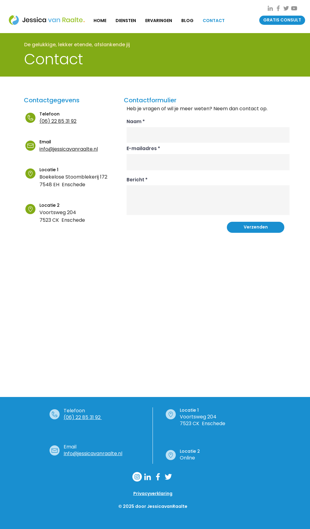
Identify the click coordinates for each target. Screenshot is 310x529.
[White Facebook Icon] (158, 477)
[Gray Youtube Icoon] (294, 8)
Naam (134, 121)
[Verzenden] (255, 227)
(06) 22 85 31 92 (57, 121)
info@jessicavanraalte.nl (68, 149)
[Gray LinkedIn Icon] (270, 8)
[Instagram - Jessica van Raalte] (137, 477)
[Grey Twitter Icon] (286, 8)
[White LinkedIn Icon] (147, 477)
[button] (282, 20)
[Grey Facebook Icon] (278, 8)
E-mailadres (142, 148)
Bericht (135, 179)
